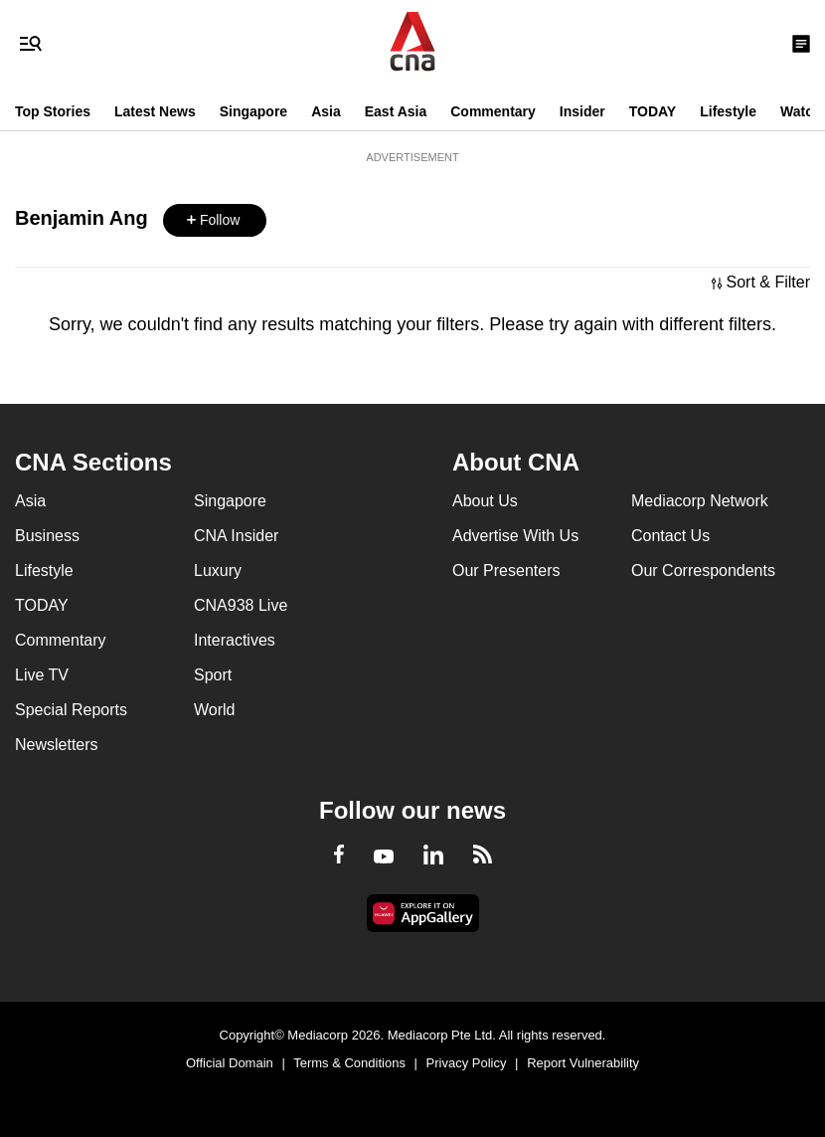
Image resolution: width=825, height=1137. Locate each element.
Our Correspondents (703, 570)
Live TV (42, 674)
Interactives (234, 640)
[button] (214, 220)
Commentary (493, 111)
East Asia (396, 111)
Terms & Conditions (349, 1062)
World (215, 709)
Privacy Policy (466, 1062)
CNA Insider (236, 535)
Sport (213, 674)
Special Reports (71, 709)
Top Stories (52, 111)
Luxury (218, 570)
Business (47, 535)
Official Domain (229, 1062)
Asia (326, 111)
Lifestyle (728, 111)
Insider (582, 111)
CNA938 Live (240, 605)
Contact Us (670, 535)
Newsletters (56, 744)
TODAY (652, 111)
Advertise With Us (515, 535)
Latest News (155, 111)
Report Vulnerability (583, 1062)
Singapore (253, 111)
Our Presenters (506, 570)
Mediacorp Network (699, 500)
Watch (800, 111)
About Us (485, 500)
